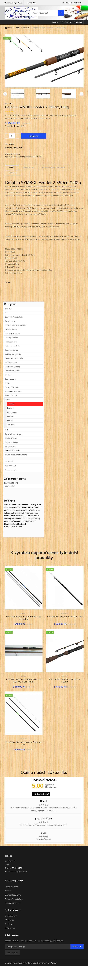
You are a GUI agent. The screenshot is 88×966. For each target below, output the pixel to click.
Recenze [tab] (13, 173)
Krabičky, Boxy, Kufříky (13, 354)
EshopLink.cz (32, 513)
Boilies (7, 313)
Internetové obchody (20, 518)
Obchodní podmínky (13, 895)
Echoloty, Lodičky (11, 338)
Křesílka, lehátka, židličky (14, 358)
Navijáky (8, 375)
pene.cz (8, 856)
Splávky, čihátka (11, 438)
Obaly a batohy (10, 379)
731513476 (31, 3)
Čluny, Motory (10, 321)
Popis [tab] (12, 167)
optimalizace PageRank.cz (22, 507)
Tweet (8, 282)
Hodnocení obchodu (13, 903)
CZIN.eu (7, 507)
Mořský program (11, 362)
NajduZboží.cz (16, 527)
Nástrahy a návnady (12, 367)
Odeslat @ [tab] (28, 167)
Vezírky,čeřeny (10, 446)
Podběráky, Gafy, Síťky (13, 391)
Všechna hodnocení (41, 794)
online (24, 510)
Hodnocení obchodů (21, 516)
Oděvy (7, 383)
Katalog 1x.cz (35, 505)
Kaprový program (11, 350)
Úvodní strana (10, 916)
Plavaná (10, 416)
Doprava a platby (12, 886)
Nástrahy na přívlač (12, 371)
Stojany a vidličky (11, 442)
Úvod (8, 28)
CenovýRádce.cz (29, 521)
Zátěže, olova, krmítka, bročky (16, 455)
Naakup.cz (8, 516)
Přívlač (9, 420)
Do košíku (33, 136)
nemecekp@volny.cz (14, 3)
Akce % (55, 22)
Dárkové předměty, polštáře (15, 325)
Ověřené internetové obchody (16, 505)
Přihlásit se (9, 920)
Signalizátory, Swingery (13, 434)
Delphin (9, 104)
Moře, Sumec (12, 412)
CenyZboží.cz (18, 524)
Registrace (9, 924)
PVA (6, 430)
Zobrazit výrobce (11, 470)
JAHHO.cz (37, 507)
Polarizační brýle (11, 395)
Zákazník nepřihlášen (72, 2)
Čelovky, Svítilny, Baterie (14, 317)
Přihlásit (77, 947)
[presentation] (5, 93)
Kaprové (10, 408)
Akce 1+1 (8, 309)
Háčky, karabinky (11, 342)
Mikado (24, 613)
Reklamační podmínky (14, 899)
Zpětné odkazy (34, 510)
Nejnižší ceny (34, 518)
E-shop (8, 963)
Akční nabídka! (10, 466)
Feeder (26, 28)
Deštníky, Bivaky (11, 329)
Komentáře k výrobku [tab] (53, 167)
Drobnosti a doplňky (12, 333)
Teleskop (10, 425)
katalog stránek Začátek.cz (15, 513)
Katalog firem (9, 510)
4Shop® (52, 963)
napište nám (9, 486)
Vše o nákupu (66, 22)
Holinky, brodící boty (12, 346)
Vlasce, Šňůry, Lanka (12, 451)
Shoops (19, 510)
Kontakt (78, 22)
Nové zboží (9, 462)
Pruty (17, 28)
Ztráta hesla (10, 928)
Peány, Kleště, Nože (12, 387)
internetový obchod (21, 963)
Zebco (23, 676)
